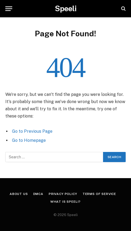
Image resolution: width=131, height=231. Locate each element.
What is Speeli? (65, 201)
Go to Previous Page (32, 131)
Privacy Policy (63, 194)
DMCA (38, 194)
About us (19, 194)
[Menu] (8, 9)
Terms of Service (99, 194)
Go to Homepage (29, 140)
